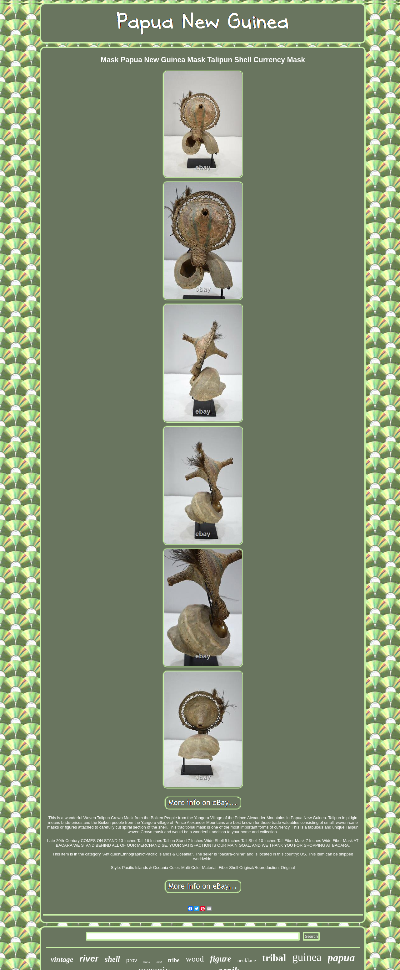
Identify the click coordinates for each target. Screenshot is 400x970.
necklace (246, 960)
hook (146, 962)
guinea (306, 957)
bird (159, 962)
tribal (274, 957)
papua (341, 957)
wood (195, 958)
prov (131, 960)
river (88, 958)
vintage (62, 959)
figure (220, 958)
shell (112, 959)
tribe (173, 960)
